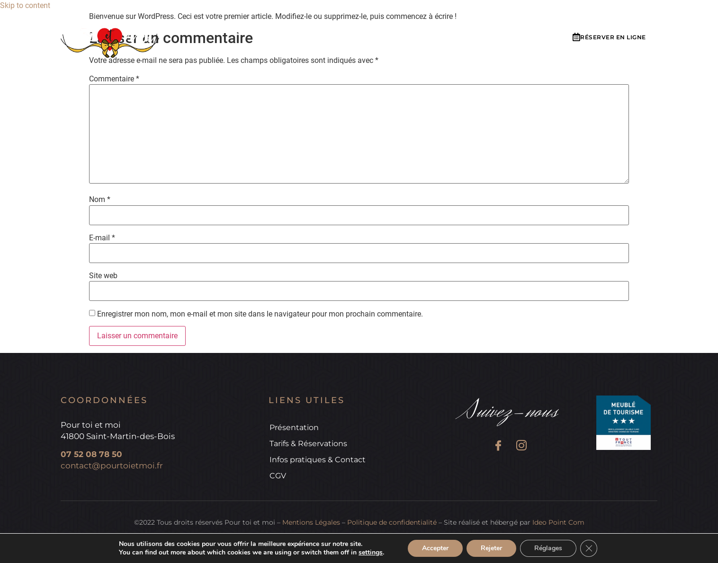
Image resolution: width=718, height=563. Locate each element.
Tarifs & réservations (353, 32)
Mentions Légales (311, 522)
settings (371, 552)
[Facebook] (498, 447)
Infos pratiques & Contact (470, 32)
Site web (103, 276)
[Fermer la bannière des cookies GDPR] (588, 548)
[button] (609, 38)
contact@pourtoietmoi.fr (112, 465)
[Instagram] (521, 447)
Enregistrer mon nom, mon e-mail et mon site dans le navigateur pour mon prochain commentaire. (260, 314)
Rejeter (491, 548)
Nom (99, 199)
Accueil (201, 32)
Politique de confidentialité (392, 522)
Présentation (263, 32)
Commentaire (114, 79)
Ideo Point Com (558, 522)
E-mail (102, 238)
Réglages (548, 548)
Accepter (435, 548)
